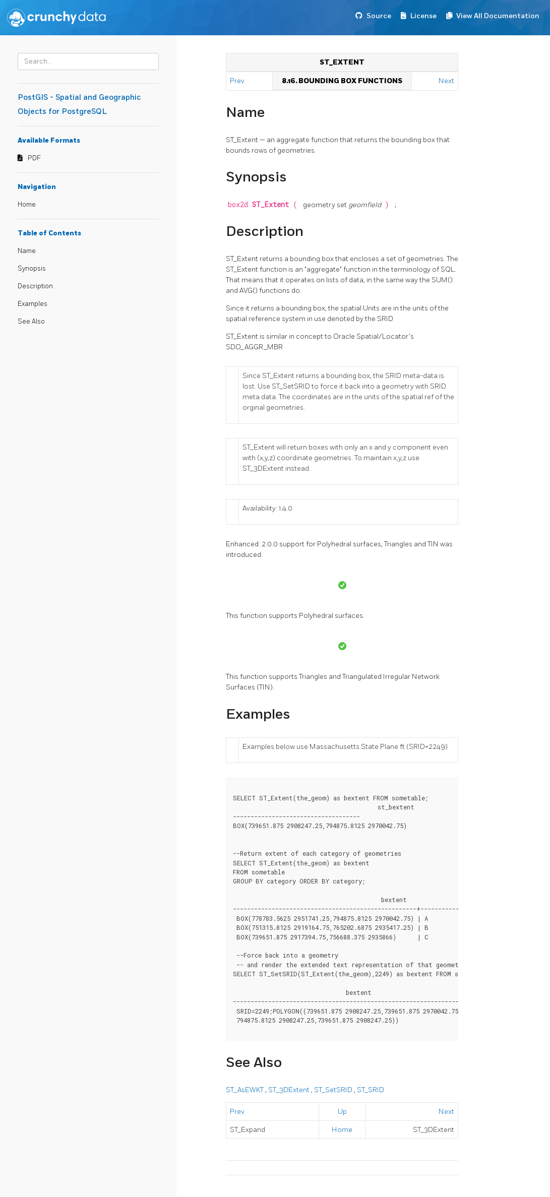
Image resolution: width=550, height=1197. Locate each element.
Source (378, 16)
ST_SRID (370, 1090)
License (423, 16)
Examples (32, 304)
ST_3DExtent (289, 1090)
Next (446, 81)
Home (27, 205)
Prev (238, 81)
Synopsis (32, 269)
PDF (34, 158)
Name (27, 251)
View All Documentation (497, 16)
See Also (31, 322)
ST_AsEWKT (245, 1090)
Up (342, 1111)
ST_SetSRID (334, 1090)
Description (35, 286)
